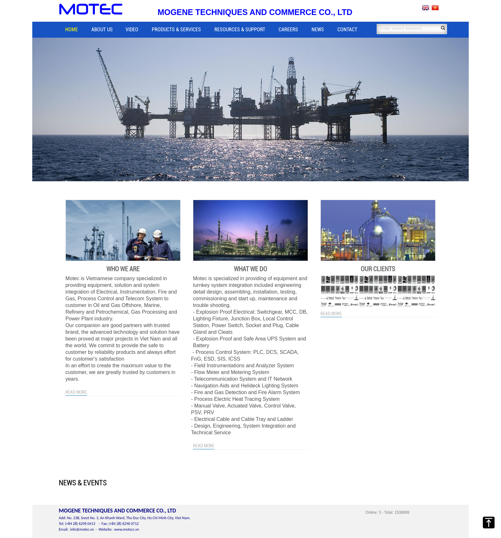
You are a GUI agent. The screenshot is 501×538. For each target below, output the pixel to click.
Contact (347, 29)
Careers (288, 29)
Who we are (123, 269)
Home (71, 29)
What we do (250, 269)
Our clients (378, 269)
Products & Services (176, 29)
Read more (76, 392)
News (318, 29)
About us (102, 29)
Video (132, 29)
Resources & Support (239, 29)
